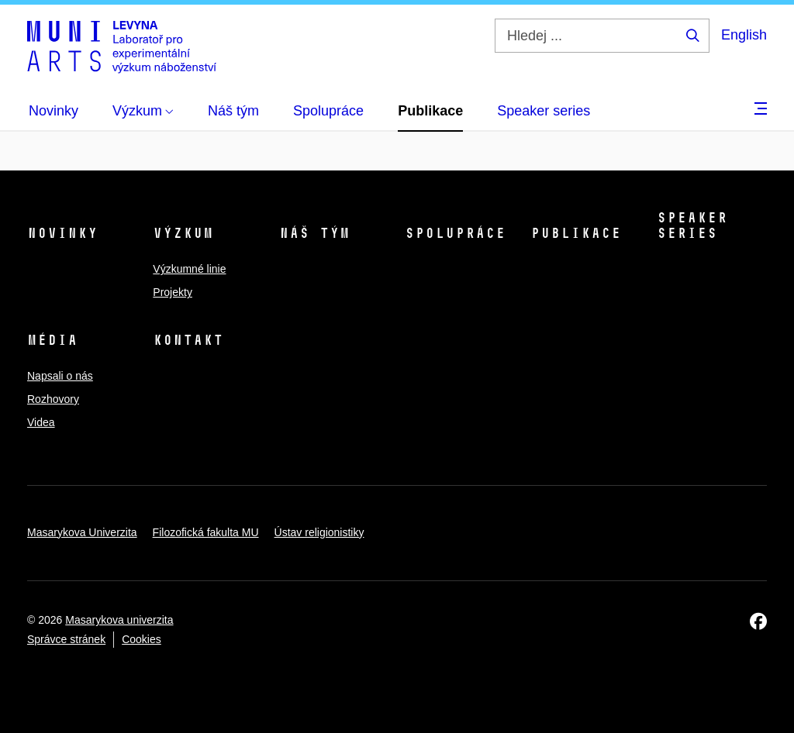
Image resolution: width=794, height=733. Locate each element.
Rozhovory (53, 399)
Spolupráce (455, 233)
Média (52, 340)
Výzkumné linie (189, 269)
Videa (41, 422)
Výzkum (183, 233)
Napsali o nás (60, 376)
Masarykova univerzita (119, 620)
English (744, 35)
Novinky (62, 233)
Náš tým (314, 233)
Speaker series (692, 225)
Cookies (141, 639)
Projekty (172, 292)
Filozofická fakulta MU (206, 532)
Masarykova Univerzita (82, 532)
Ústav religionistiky (319, 532)
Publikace (575, 233)
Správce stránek (66, 639)
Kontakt (188, 340)
